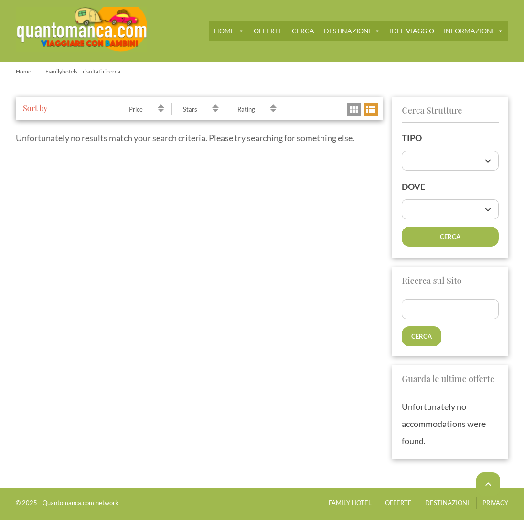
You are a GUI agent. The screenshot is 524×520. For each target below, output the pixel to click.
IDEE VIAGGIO (412, 31)
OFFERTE (268, 31)
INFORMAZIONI (473, 31)
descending (161, 110)
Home (23, 71)
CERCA (303, 31)
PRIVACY (495, 503)
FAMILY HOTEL (350, 503)
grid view (354, 109)
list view (371, 109)
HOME (229, 31)
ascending (161, 106)
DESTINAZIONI (352, 31)
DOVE (413, 186)
